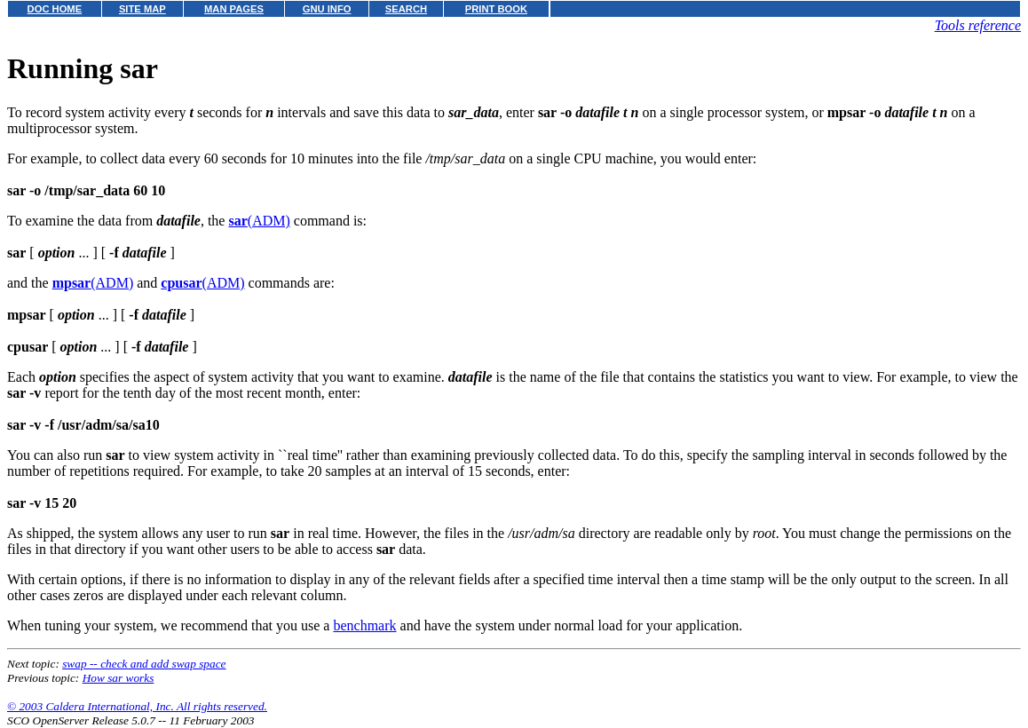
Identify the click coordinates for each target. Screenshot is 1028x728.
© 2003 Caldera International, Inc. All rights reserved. (137, 706)
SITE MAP (142, 9)
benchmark (364, 625)
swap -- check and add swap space (143, 663)
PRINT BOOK (496, 9)
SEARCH (406, 9)
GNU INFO (327, 9)
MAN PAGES (234, 9)
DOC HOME (55, 9)
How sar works (118, 677)
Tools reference (978, 25)
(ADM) (258, 220)
